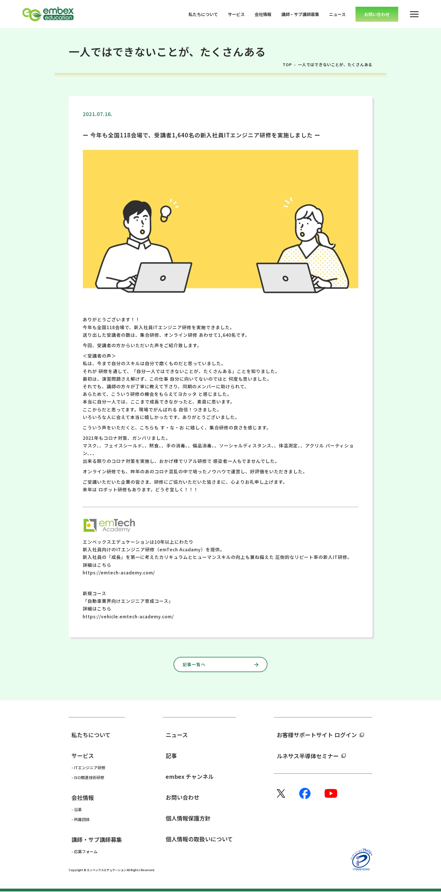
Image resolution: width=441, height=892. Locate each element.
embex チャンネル (190, 777)
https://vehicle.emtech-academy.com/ (128, 616)
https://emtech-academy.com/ (119, 572)
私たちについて (203, 14)
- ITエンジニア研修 (88, 768)
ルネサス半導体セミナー (308, 756)
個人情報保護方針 (188, 819)
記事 (171, 756)
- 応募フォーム (84, 852)
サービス (236, 14)
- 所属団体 (80, 819)
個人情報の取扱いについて (199, 839)
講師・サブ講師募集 (300, 14)
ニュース (337, 14)
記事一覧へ (199, 664)
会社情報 (263, 14)
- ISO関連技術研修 (87, 777)
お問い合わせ (182, 797)
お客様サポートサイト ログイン (317, 735)
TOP (287, 64)
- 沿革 (76, 810)
